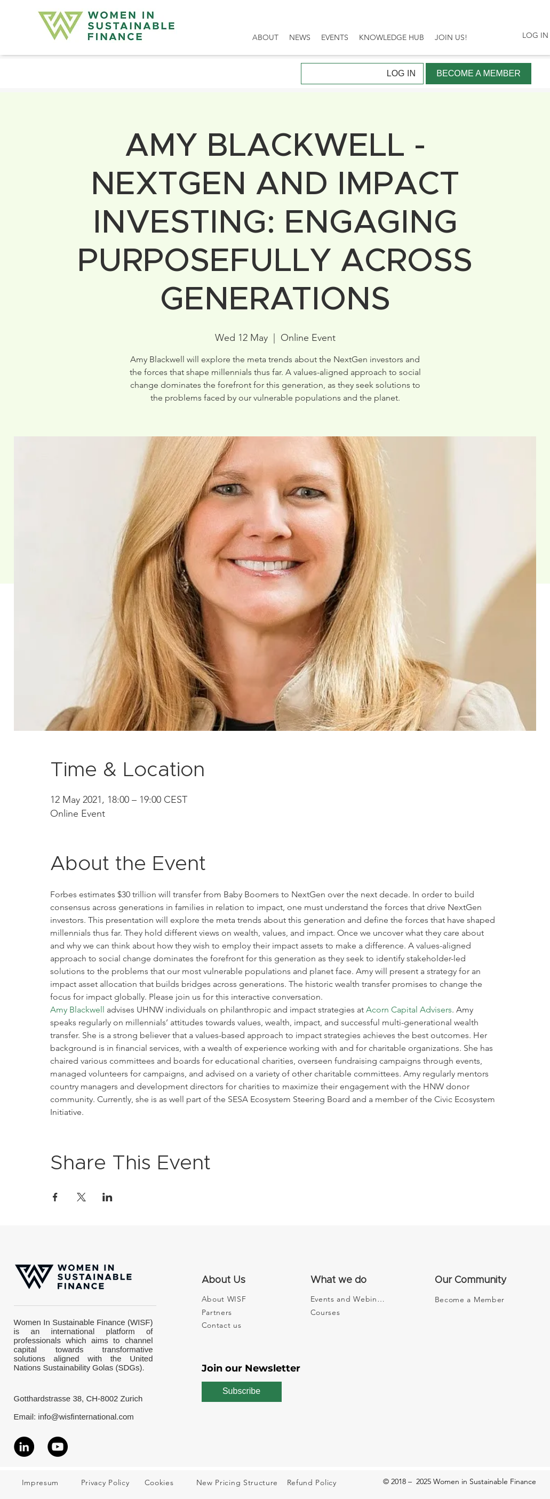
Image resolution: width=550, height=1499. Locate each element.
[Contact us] (231, 1325)
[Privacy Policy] (111, 1482)
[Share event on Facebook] (55, 1197)
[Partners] (231, 1312)
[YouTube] (57, 1447)
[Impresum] (52, 1482)
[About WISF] (231, 1299)
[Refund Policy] (317, 1482)
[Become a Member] (473, 1299)
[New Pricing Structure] (240, 1482)
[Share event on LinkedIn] (107, 1197)
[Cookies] (170, 1482)
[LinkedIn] (24, 1447)
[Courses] (348, 1312)
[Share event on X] (81, 1197)
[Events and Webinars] (348, 1299)
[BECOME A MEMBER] (478, 73)
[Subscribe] (242, 1392)
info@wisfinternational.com (85, 1416)
